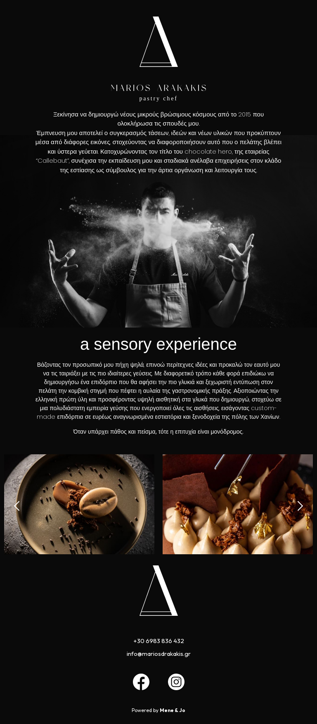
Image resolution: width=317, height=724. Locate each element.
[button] (17, 506)
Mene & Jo (172, 710)
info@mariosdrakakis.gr (159, 654)
